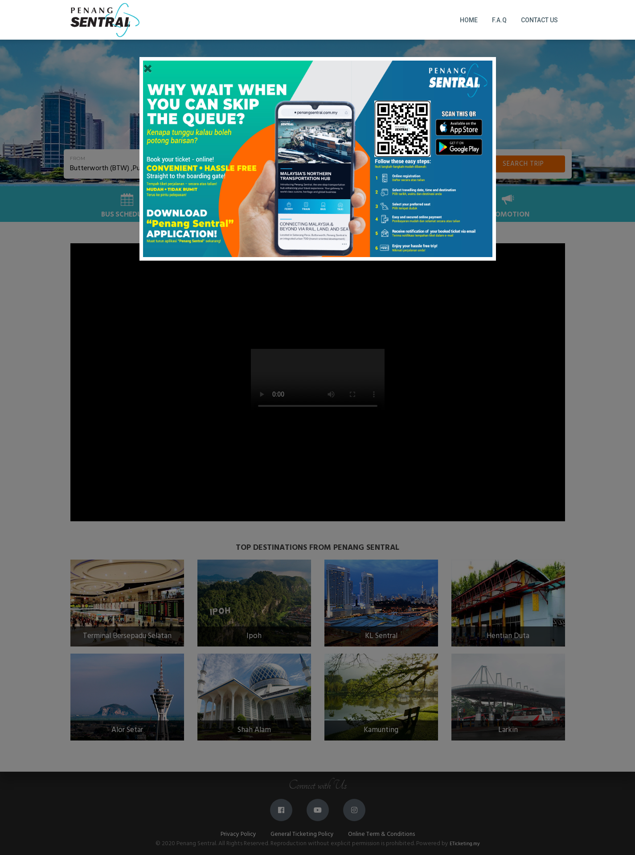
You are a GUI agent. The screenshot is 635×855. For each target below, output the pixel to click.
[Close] (147, 69)
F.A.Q (499, 20)
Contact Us (539, 20)
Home (469, 20)
